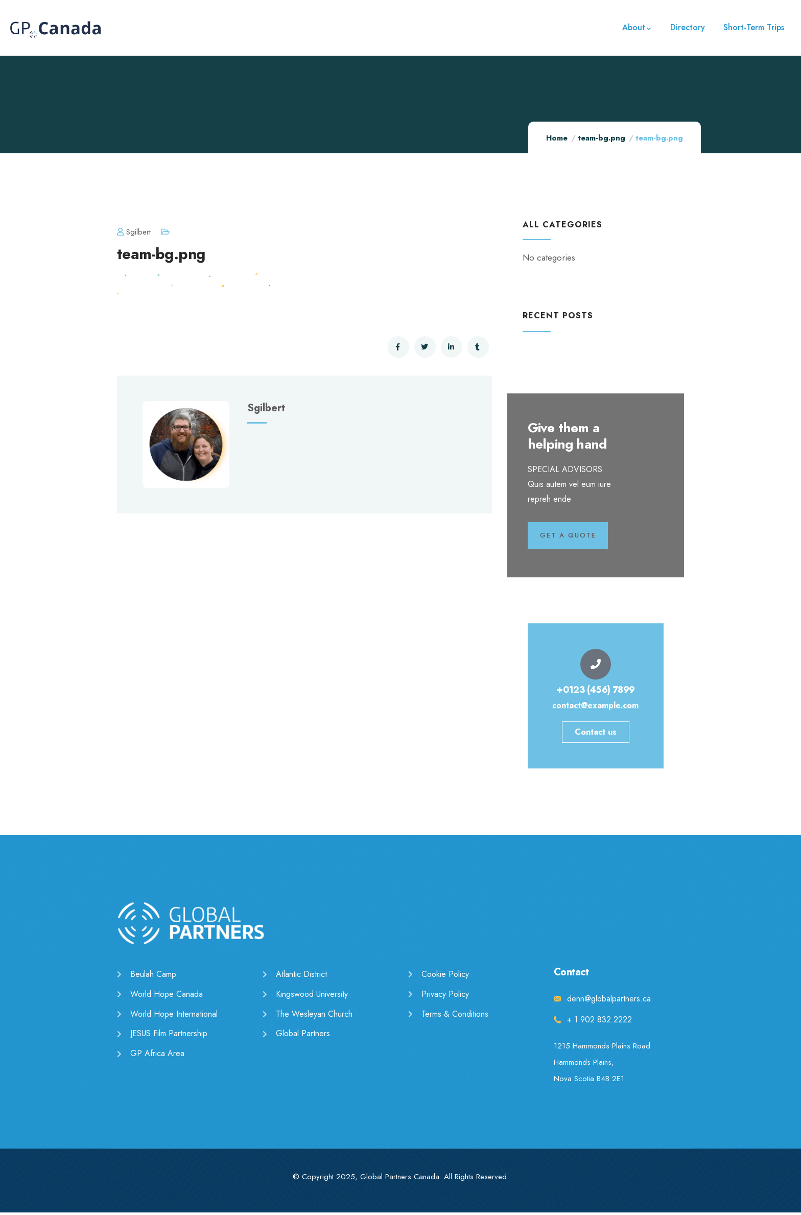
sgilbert (134, 232)
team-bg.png (601, 138)
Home (557, 138)
